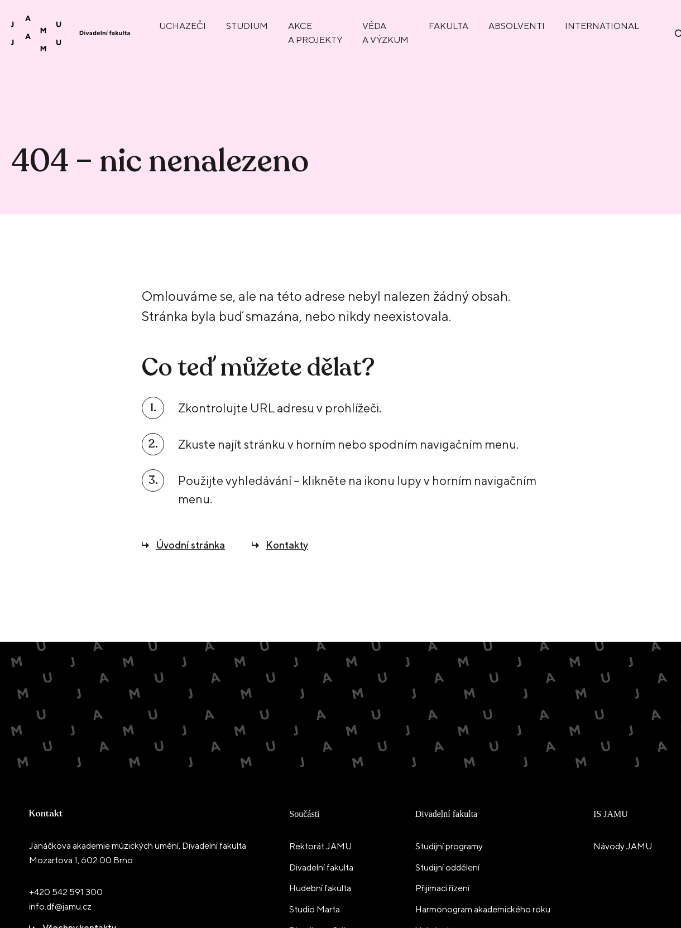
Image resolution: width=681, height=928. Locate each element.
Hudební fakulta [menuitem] (320, 888)
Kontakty (287, 545)
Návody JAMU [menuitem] (622, 846)
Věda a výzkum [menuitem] (385, 33)
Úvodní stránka (190, 545)
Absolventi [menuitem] (516, 26)
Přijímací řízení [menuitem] (442, 888)
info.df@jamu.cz (60, 906)
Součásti (304, 814)
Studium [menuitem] (247, 26)
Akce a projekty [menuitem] (315, 33)
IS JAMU (610, 814)
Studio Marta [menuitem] (314, 909)
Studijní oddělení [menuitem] (447, 867)
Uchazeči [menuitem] (182, 26)
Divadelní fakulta (446, 814)
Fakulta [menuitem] (448, 26)
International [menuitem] (602, 26)
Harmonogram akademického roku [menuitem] (482, 909)
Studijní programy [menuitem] (449, 846)
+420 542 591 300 (66, 892)
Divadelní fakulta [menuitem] (321, 867)
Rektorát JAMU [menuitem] (320, 846)
